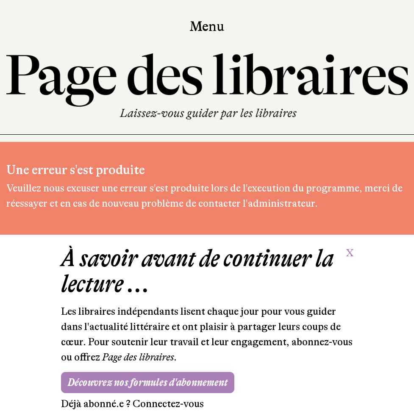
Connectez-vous (168, 404)
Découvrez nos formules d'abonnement (148, 382)
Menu (207, 26)
